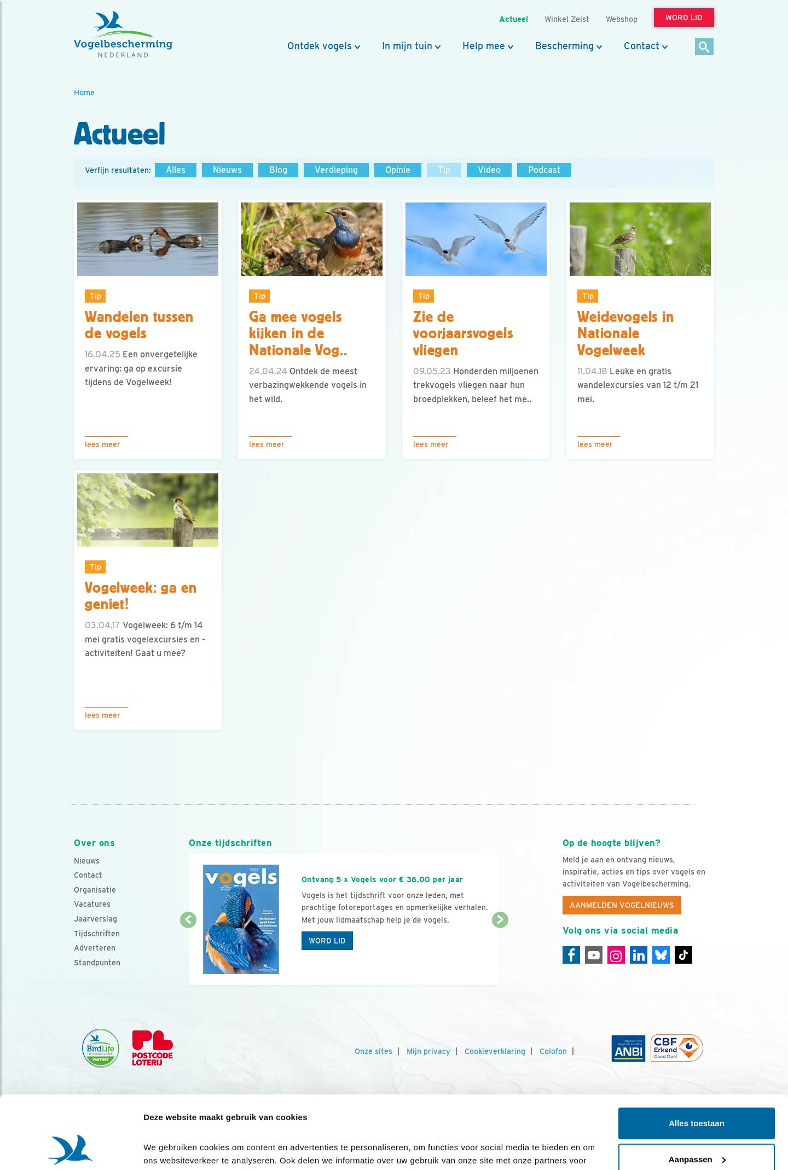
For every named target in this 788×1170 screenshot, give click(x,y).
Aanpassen (697, 1090)
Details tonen (169, 1148)
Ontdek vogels (319, 45)
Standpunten (97, 962)
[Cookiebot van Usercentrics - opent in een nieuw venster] (71, 1148)
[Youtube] (593, 955)
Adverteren (94, 947)
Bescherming (564, 45)
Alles (176, 170)
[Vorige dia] (188, 953)
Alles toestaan (697, 1054)
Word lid (327, 940)
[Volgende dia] (500, 953)
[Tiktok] (683, 955)
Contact (641, 45)
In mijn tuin (407, 45)
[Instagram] (616, 955)
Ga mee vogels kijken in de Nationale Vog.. (298, 334)
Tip (444, 170)
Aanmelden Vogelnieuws (622, 905)
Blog (278, 170)
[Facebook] (571, 955)
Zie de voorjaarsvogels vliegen (463, 334)
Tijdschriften (97, 933)
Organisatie (95, 889)
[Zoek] (704, 47)
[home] (123, 34)
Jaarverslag (95, 918)
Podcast (544, 170)
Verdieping (336, 170)
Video (489, 170)
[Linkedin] (638, 955)
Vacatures (92, 904)
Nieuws (227, 170)
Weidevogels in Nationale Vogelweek (625, 334)
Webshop (622, 19)
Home (84, 92)
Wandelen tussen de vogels (139, 325)
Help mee (483, 45)
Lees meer (102, 444)
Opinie (397, 170)
